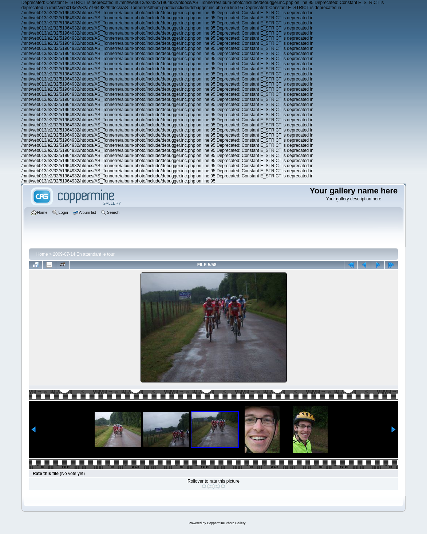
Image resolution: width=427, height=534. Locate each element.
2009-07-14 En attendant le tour (83, 254)
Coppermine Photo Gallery (226, 523)
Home (42, 254)
